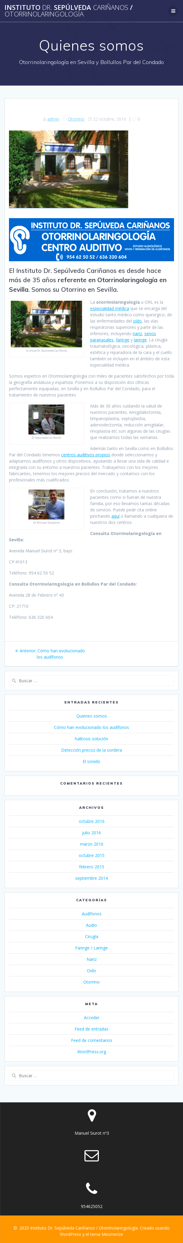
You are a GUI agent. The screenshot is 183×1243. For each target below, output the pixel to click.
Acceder (91, 1017)
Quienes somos (91, 716)
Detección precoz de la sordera (91, 750)
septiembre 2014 (91, 878)
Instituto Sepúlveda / (68, 11)
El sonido (91, 761)
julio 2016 (91, 832)
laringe (140, 340)
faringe (122, 340)
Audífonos (92, 914)
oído (137, 321)
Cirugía (91, 936)
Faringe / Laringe (91, 948)
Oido (91, 970)
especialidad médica (109, 308)
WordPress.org (91, 1051)
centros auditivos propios (85, 455)
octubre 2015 (92, 855)
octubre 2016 (92, 821)
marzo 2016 (91, 844)
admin (53, 119)
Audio (91, 925)
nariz (137, 333)
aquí (115, 516)
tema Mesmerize (106, 1234)
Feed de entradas (91, 1029)
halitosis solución (91, 738)
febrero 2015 (91, 867)
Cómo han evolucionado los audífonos (91, 727)
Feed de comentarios (91, 1040)
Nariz (92, 959)
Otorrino (76, 119)
